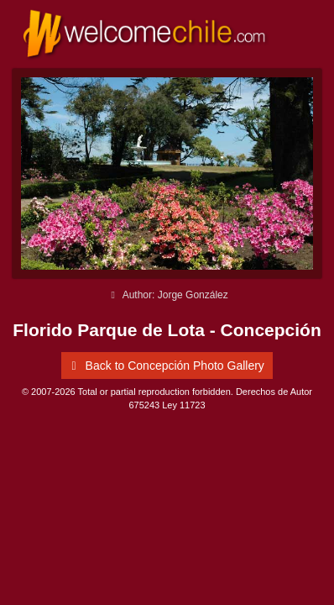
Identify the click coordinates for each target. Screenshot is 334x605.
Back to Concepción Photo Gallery (164, 365)
